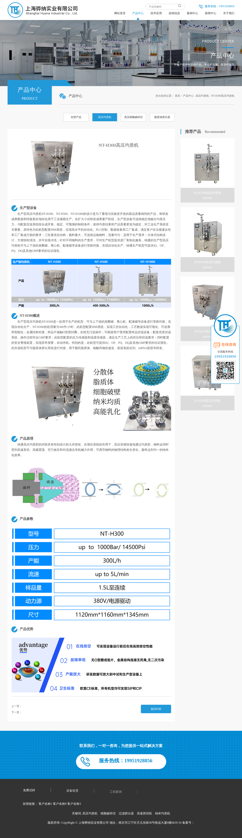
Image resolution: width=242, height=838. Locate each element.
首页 (177, 95)
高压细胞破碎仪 (133, 117)
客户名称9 (60, 803)
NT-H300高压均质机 (222, 95)
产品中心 (188, 95)
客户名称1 (45, 803)
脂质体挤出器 (162, 117)
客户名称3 (74, 803)
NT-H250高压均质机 (33, 706)
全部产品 (76, 117)
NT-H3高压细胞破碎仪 (35, 712)
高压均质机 (202, 95)
